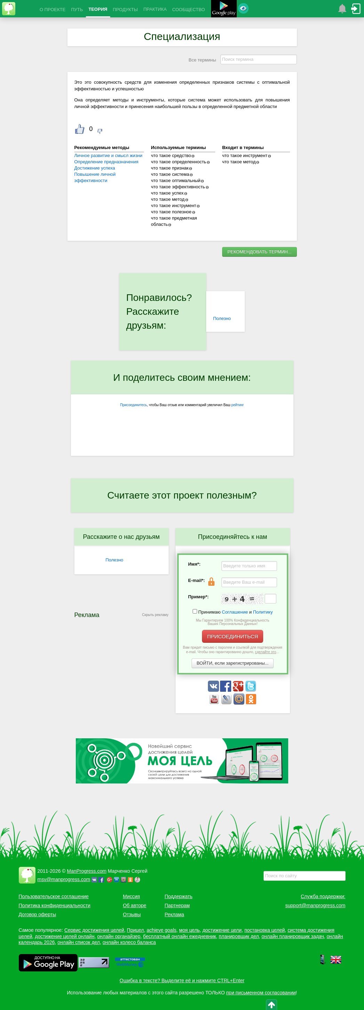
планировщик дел (239, 936)
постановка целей (264, 930)
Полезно (222, 318)
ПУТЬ (77, 9)
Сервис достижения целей (94, 930)
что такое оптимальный (175, 180)
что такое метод (167, 199)
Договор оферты (37, 914)
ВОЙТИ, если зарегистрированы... (233, 663)
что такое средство (171, 155)
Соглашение (235, 612)
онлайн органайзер (118, 936)
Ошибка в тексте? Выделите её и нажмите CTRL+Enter (182, 980)
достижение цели (222, 930)
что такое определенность (178, 161)
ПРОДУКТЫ (125, 9)
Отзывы (132, 914)
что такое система (170, 174)
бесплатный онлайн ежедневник (179, 936)
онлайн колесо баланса (129, 942)
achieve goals (162, 930)
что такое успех (167, 193)
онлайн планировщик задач (292, 936)
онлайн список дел (78, 942)
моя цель (189, 930)
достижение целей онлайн (64, 936)
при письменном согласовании (261, 992)
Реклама (174, 914)
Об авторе (134, 905)
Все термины (202, 60)
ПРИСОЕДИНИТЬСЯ (232, 636)
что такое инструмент (173, 205)
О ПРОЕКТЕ (52, 9)
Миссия (131, 896)
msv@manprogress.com (64, 879)
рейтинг (237, 405)
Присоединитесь (133, 405)
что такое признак (169, 168)
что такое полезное (171, 211)
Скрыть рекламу (155, 615)
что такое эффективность (178, 186)
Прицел (135, 930)
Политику (263, 612)
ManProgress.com (87, 871)
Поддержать (179, 896)
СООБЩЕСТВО (188, 9)
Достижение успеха (94, 168)
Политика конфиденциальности (55, 905)
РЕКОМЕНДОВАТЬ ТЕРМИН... (259, 251)
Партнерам (177, 905)
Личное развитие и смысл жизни (108, 155)
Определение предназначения (106, 161)
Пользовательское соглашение (54, 896)
